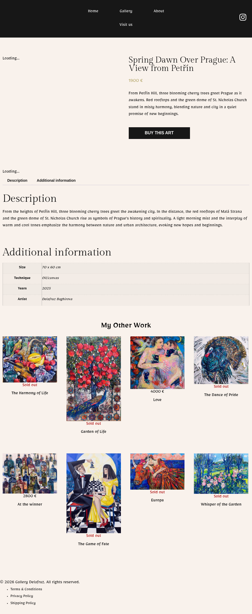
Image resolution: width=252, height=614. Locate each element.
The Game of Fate (93, 545)
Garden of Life (93, 432)
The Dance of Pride (221, 395)
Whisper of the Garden (221, 505)
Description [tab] (17, 180)
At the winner (29, 505)
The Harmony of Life (29, 394)
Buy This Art (159, 133)
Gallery (126, 12)
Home (93, 12)
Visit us (126, 25)
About (159, 12)
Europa (157, 501)
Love (157, 400)
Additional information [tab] (56, 180)
